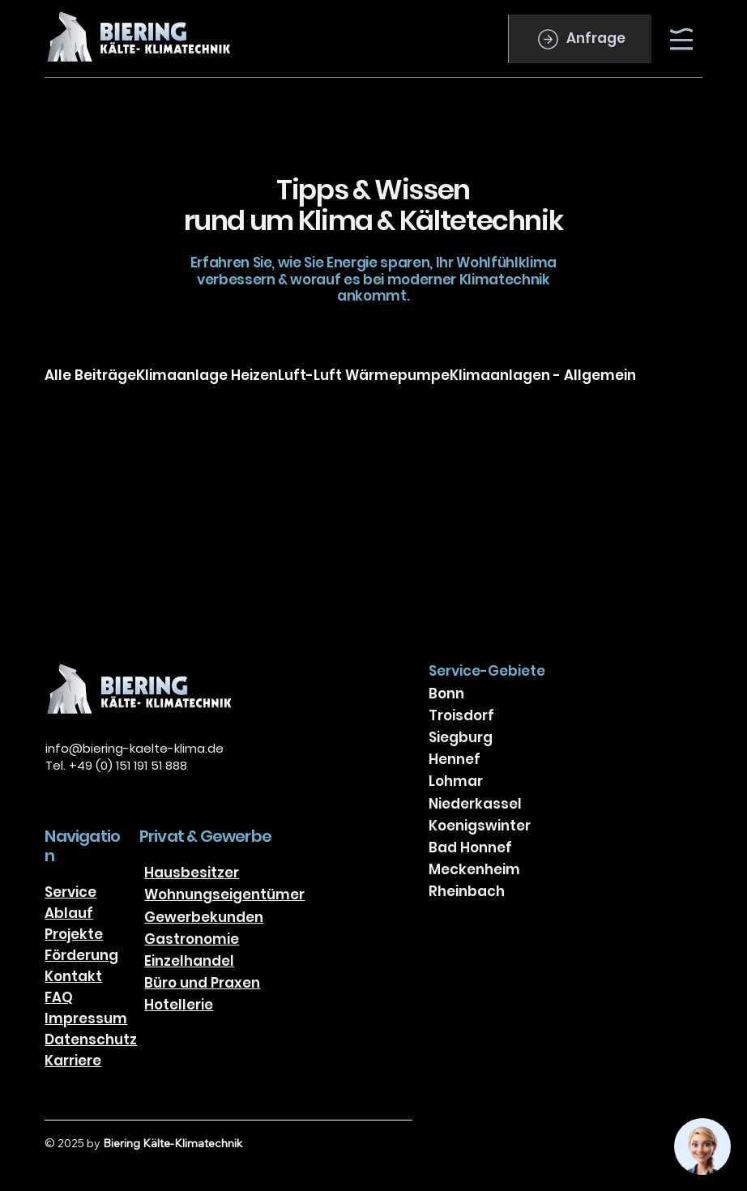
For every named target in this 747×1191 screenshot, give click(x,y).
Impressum (86, 1018)
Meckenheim (474, 869)
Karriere (73, 1060)
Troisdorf (461, 715)
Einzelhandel (189, 961)
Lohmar (456, 781)
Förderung (81, 955)
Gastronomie (191, 939)
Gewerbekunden (203, 917)
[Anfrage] (579, 39)
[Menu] (682, 39)
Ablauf (69, 913)
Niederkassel (475, 803)
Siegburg (461, 737)
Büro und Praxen (202, 982)
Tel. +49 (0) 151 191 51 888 (116, 765)
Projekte (74, 934)
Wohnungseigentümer (224, 894)
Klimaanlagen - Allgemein (543, 375)
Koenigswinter (480, 825)
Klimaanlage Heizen (207, 375)
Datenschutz (91, 1039)
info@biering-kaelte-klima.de (134, 748)
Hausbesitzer (191, 872)
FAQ (59, 997)
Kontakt (73, 976)
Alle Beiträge (90, 375)
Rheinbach (467, 891)
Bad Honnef (470, 847)
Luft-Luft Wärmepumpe (364, 375)
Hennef (454, 759)
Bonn (446, 693)
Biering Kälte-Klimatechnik (172, 1143)
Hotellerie (178, 1004)
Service (70, 892)
